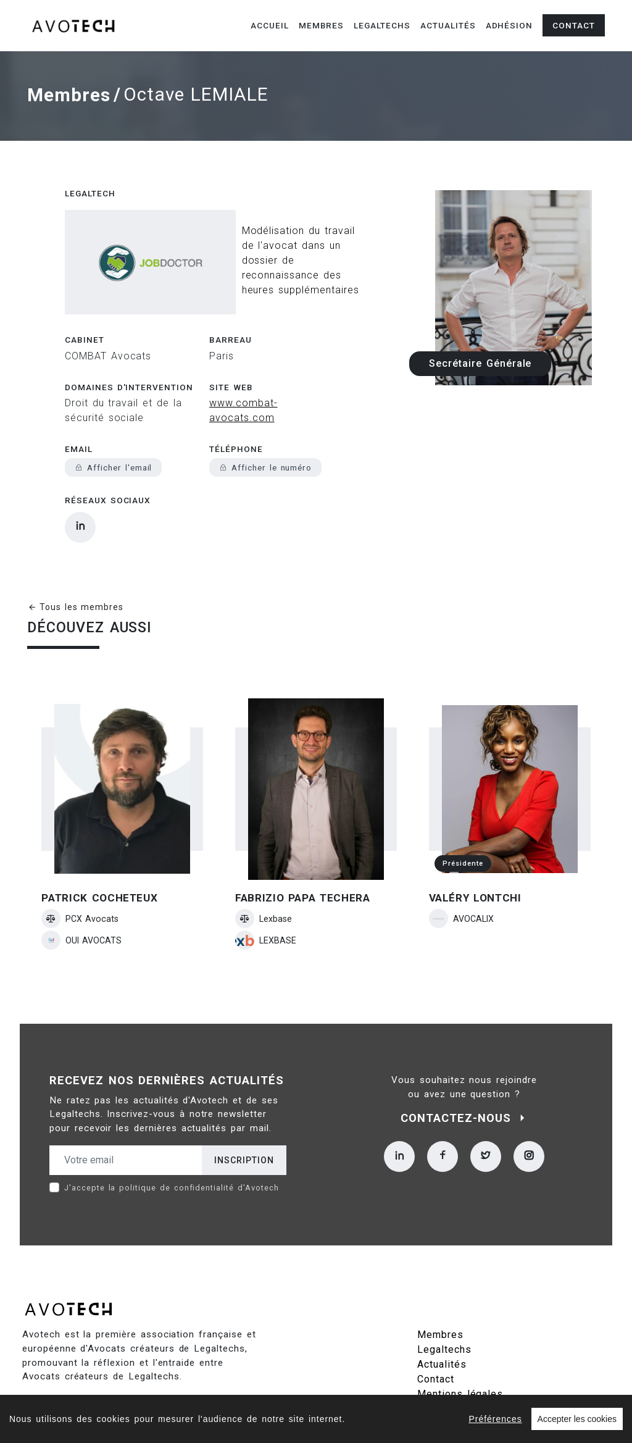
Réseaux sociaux (108, 467)
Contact (573, 25)
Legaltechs (382, 25)
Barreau (230, 306)
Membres (321, 25)
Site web (231, 354)
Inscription (244, 1127)
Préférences (495, 1419)
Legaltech (90, 189)
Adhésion (509, 25)
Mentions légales (460, 1360)
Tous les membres (75, 573)
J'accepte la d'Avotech (171, 1154)
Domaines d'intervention (129, 354)
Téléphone (236, 415)
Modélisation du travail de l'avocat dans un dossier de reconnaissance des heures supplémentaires (268, 242)
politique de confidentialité (176, 1154)
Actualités (448, 25)
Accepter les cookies (577, 1419)
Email (79, 415)
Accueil (270, 25)
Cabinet (84, 306)
